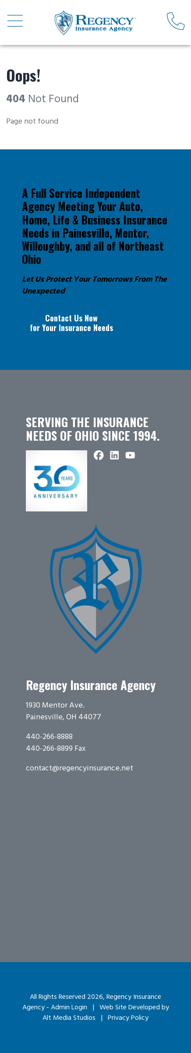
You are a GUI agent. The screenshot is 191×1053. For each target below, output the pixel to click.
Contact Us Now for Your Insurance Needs (71, 323)
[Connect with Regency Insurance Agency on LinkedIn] (115, 456)
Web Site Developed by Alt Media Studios (105, 1013)
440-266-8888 (49, 737)
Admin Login (69, 1007)
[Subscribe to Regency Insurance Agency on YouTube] (130, 456)
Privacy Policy (128, 1018)
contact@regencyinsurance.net (79, 768)
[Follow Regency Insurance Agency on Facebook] (99, 456)
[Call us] (176, 22)
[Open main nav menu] (15, 22)
